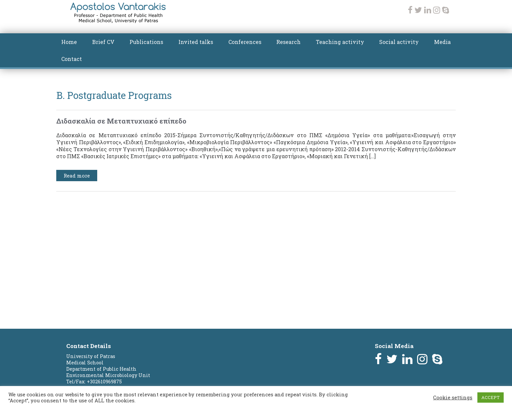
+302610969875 (104, 381)
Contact (71, 58)
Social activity (399, 41)
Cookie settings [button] (452, 398)
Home (69, 41)
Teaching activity (340, 41)
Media (442, 41)
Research (288, 41)
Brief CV (103, 41)
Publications (146, 41)
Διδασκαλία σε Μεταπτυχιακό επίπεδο (121, 121)
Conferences (244, 41)
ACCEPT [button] (490, 397)
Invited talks (195, 41)
